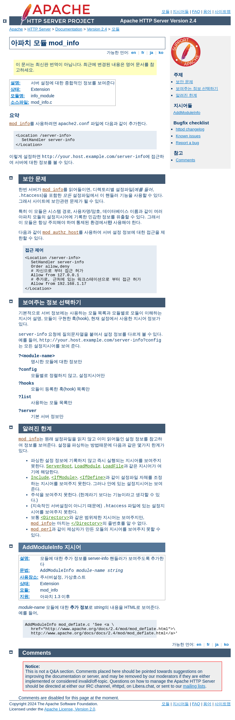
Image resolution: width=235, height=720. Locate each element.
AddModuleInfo (186, 112)
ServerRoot (59, 466)
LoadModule (88, 466)
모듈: (25, 590)
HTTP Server (39, 29)
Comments (185, 160)
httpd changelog (190, 129)
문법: (25, 570)
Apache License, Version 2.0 (69, 709)
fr (143, 52)
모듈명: (17, 95)
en (133, 52)
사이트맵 (223, 11)
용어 (207, 11)
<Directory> (55, 517)
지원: (25, 596)
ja (151, 52)
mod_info (19, 123)
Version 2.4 (97, 29)
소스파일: (19, 102)
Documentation (68, 29)
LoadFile (113, 466)
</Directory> (86, 523)
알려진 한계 (186, 95)
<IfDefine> (92, 477)
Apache (16, 29)
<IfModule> (64, 477)
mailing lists (194, 686)
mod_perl (41, 529)
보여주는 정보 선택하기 (197, 88)
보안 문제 (184, 81)
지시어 (72, 547)
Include (40, 477)
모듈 (166, 11)
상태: (15, 89)
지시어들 (181, 11)
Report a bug (187, 142)
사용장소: (29, 577)
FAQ (196, 11)
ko (161, 52)
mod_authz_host (61, 232)
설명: (15, 82)
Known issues (188, 136)
